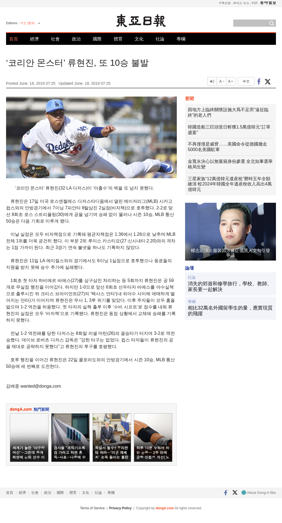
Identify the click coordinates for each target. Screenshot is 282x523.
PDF (255, 3)
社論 (160, 39)
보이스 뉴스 (241, 3)
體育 (118, 39)
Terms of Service (92, 508)
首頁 (13, 39)
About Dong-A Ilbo (259, 493)
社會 (55, 39)
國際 (97, 39)
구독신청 (225, 3)
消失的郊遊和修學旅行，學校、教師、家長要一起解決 (230, 286)
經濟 (34, 39)
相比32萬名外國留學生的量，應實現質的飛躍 (230, 311)
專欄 (181, 39)
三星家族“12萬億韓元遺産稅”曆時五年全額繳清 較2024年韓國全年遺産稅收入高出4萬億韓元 (230, 184)
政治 (76, 39)
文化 (139, 39)
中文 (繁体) (27, 23)
